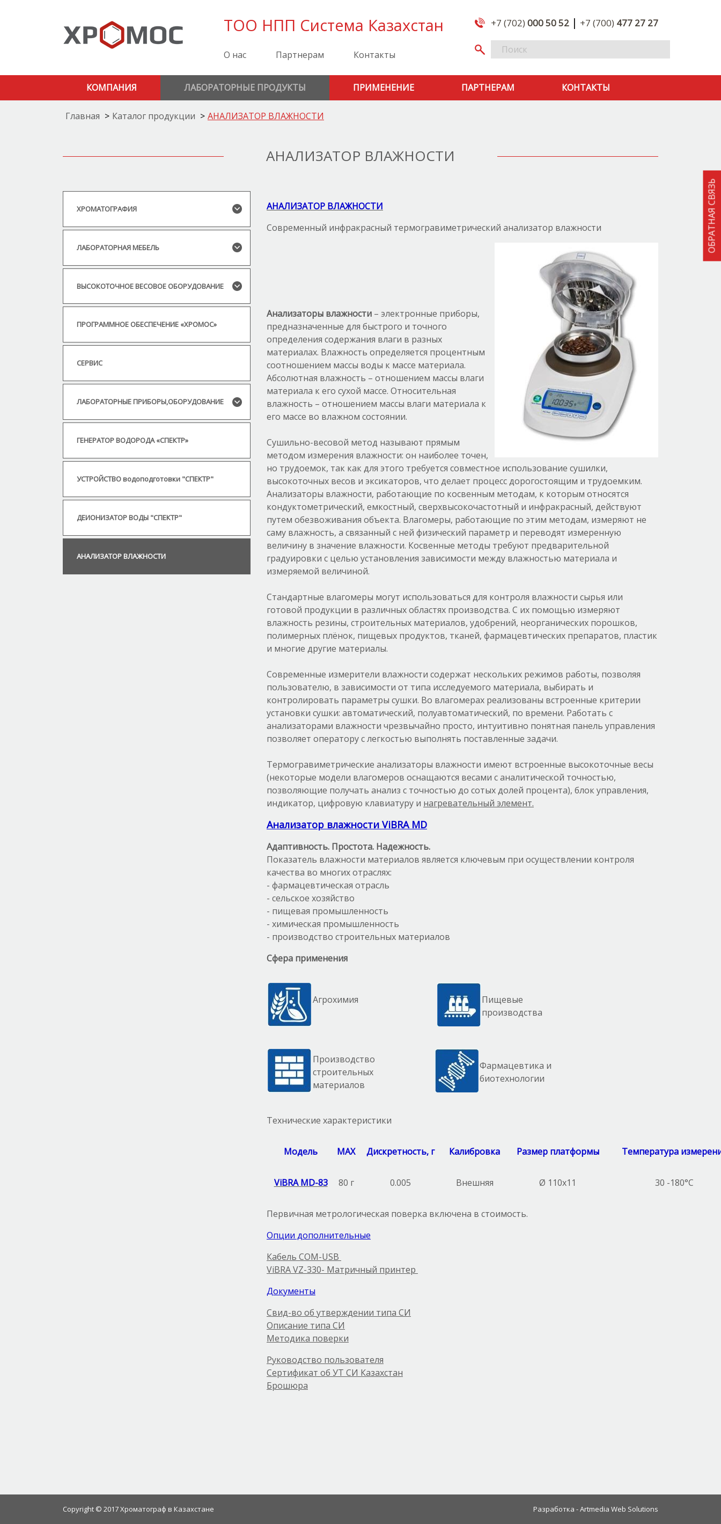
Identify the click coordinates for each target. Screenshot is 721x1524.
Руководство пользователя (325, 1360)
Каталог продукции (153, 116)
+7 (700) (619, 23)
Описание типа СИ (306, 1325)
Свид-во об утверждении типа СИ (339, 1312)
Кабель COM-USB (304, 1257)
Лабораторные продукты (245, 87)
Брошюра (287, 1385)
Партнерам (300, 55)
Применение (383, 87)
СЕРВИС (89, 363)
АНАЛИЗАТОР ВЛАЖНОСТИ (266, 116)
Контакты (374, 55)
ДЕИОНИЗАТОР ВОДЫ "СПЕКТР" (129, 517)
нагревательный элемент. (478, 803)
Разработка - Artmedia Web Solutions (595, 1508)
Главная (82, 116)
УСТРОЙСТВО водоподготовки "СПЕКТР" (145, 479)
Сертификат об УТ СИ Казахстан (335, 1373)
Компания (111, 87)
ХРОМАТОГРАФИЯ (107, 209)
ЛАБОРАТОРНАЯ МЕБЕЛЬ (118, 247)
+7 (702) (530, 23)
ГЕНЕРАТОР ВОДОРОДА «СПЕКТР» (132, 440)
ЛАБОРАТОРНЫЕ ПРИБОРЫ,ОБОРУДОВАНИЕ (150, 401)
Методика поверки (308, 1338)
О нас (235, 55)
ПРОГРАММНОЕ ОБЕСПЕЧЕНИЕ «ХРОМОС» (147, 324)
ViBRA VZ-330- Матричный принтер (342, 1269)
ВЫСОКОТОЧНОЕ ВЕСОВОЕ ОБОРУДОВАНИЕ (150, 286)
